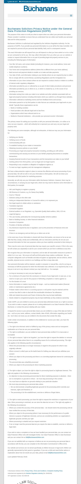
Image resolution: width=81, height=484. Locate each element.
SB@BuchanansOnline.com (35, 437)
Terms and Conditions (40, 471)
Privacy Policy (29, 471)
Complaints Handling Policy (55, 471)
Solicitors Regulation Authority (34, 473)
